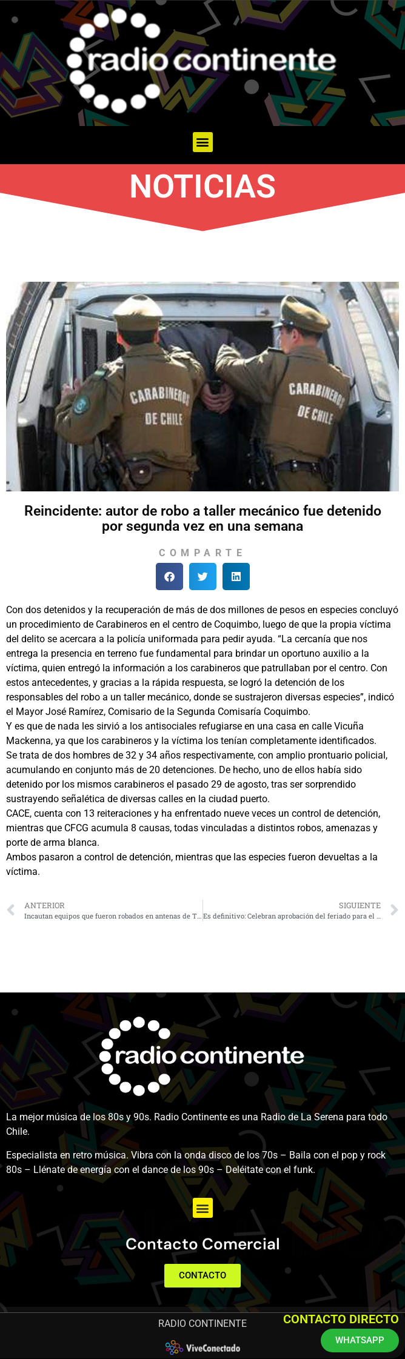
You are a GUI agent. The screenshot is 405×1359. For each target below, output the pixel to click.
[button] (203, 142)
